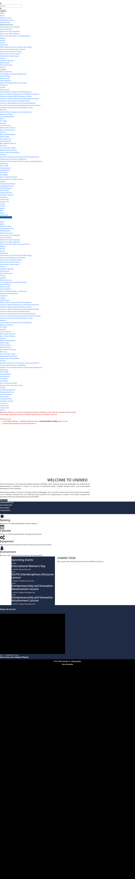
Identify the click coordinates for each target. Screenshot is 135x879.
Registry (3, 38)
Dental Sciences (5, 141)
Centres (2, 87)
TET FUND (3, 121)
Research (3, 110)
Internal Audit (5, 78)
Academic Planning (6, 60)
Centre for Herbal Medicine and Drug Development (18, 103)
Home (2, 13)
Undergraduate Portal (7, 184)
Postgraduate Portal (7, 186)
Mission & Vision (5, 18)
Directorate (4, 45)
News (2, 213)
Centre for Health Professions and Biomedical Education (19, 99)
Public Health (4, 137)
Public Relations (5, 81)
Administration (5, 22)
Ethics (2, 119)
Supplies (3, 69)
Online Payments (6, 188)
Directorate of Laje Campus (9, 56)
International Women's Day (28, 566)
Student (2, 181)
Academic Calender (6, 195)
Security (3, 67)
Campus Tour (4, 202)
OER (1, 211)
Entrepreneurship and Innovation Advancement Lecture (32, 587)
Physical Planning (6, 65)
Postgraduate (4, 170)
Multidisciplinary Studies (8, 150)
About (2, 16)
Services (3, 58)
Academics (3, 85)
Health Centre (5, 90)
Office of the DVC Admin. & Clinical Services (15, 36)
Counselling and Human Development (13, 74)
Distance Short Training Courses (11, 179)
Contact (2, 206)
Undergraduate (5, 168)
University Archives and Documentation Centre (16, 108)
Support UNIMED (6, 217)
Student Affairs (5, 76)
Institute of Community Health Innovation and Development (21, 161)
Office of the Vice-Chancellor (10, 31)
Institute (3, 155)
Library (2, 43)
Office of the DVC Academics (10, 34)
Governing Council (6, 25)
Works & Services (6, 72)
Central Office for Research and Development (16, 92)
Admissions (4, 164)
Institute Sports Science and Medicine (13, 159)
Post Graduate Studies (8, 148)
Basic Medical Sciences (8, 143)
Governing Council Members (10, 27)
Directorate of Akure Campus (10, 54)
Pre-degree (4, 175)
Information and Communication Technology (15, 47)
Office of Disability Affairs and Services (13, 83)
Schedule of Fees (6, 193)
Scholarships (4, 190)
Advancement (5, 63)
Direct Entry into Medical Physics (14, 657)
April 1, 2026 (4, 655)
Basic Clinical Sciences (7, 130)
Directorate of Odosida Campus (11, 52)
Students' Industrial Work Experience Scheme (16, 96)
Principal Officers (6, 29)
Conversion (4, 172)
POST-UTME (4, 166)
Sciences (3, 132)
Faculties (3, 123)
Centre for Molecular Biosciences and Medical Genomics (19, 94)
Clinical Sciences (5, 125)
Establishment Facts (7, 20)
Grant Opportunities (7, 116)
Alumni (2, 208)
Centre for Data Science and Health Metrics (15, 101)
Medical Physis (14, 655)
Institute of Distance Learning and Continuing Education (19, 157)
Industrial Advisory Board (9, 293)
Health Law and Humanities (9, 152)
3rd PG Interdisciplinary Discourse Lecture (32, 576)
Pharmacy (3, 146)
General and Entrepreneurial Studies (12, 49)
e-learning (3, 197)
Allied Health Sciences (7, 128)
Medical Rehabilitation (8, 134)
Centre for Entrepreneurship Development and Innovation (20, 105)
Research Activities (6, 114)
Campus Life (4, 199)
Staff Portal (4, 215)
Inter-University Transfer (8, 177)
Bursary (2, 40)
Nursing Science (5, 139)
